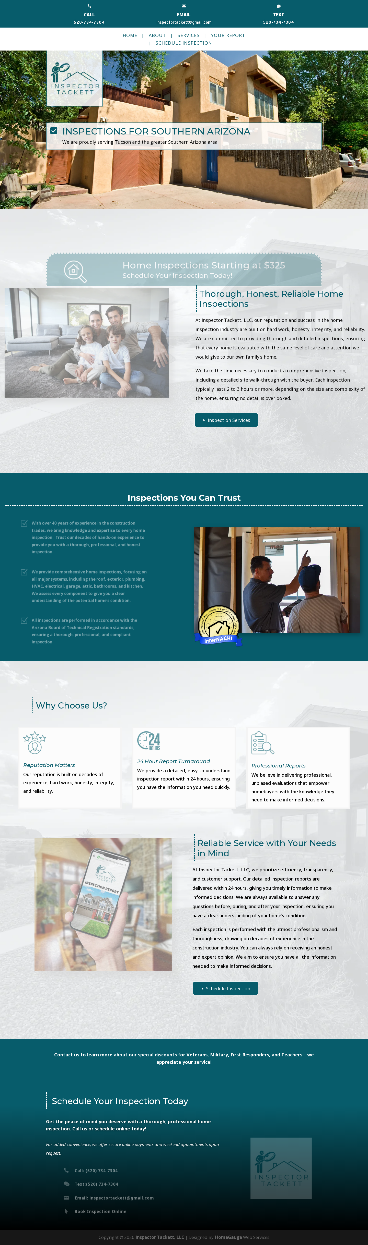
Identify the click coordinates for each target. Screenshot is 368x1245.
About (157, 35)
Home (130, 35)
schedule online (112, 1129)
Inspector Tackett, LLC (159, 1237)
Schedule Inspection (184, 43)
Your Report (228, 35)
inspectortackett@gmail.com (184, 22)
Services (189, 35)
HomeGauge (228, 1237)
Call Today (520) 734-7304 (86, 170)
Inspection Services (229, 420)
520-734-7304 (89, 22)
